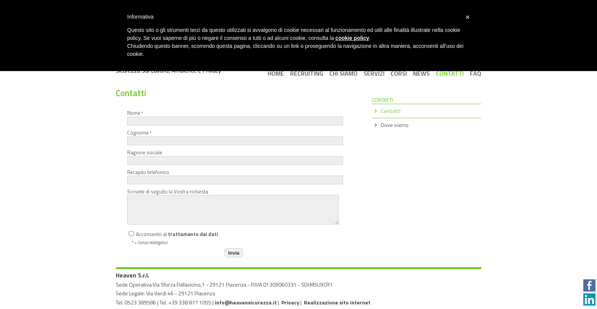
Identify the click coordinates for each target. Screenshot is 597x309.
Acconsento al (173, 234)
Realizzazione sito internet (337, 302)
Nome (232, 117)
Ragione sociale (232, 157)
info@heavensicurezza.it (246, 302)
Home (276, 73)
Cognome (232, 137)
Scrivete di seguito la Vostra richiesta (232, 206)
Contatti (391, 111)
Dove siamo (395, 125)
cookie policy (352, 38)
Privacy (290, 302)
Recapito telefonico (232, 176)
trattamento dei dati (193, 234)
